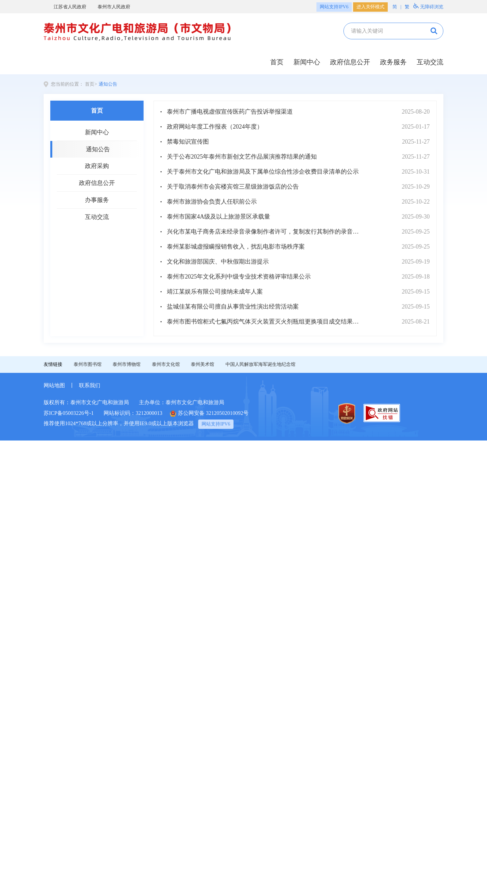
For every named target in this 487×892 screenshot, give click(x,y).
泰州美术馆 (202, 364)
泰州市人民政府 (110, 7)
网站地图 (54, 385)
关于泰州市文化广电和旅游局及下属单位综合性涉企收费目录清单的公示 (263, 171)
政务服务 (393, 62)
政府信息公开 (350, 62)
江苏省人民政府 (66, 7)
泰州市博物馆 (127, 364)
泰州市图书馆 (88, 364)
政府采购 (97, 166)
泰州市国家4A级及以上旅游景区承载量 (218, 216)
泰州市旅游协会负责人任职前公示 (212, 201)
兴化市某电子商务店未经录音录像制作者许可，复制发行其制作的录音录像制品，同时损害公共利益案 (265, 231)
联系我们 (89, 385)
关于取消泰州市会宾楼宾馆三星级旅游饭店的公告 (233, 186)
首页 (276, 62)
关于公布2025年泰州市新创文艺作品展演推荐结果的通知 (242, 156)
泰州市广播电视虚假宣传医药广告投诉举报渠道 (230, 111)
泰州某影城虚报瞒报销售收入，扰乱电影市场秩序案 (236, 246)
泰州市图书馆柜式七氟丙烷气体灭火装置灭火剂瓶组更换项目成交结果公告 (265, 321)
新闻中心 (306, 62)
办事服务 (97, 200)
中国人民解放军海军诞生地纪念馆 (260, 364)
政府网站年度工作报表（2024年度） (215, 126)
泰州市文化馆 (166, 364)
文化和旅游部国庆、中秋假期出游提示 (218, 261)
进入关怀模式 (370, 6)
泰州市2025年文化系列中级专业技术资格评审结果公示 (239, 276)
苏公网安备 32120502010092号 (209, 413)
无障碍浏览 (428, 6)
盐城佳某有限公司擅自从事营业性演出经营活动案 (233, 306)
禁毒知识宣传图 (188, 141)
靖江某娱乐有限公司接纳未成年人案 (215, 291)
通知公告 (108, 84)
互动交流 (430, 62)
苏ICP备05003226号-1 (69, 413)
